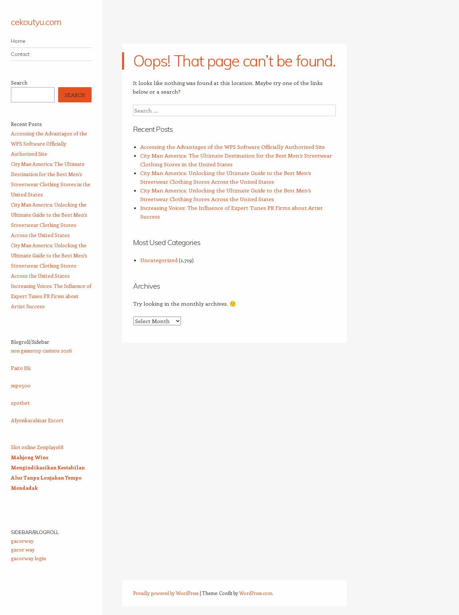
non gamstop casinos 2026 (41, 350)
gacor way (23, 549)
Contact (20, 54)
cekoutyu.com (36, 21)
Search (19, 82)
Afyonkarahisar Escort (37, 420)
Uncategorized (158, 260)
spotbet (20, 402)
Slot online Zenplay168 (37, 447)
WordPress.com (255, 593)
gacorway (22, 540)
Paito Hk (21, 367)
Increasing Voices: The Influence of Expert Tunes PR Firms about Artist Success (51, 296)
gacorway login (28, 558)
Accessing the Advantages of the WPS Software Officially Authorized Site (232, 146)
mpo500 (21, 385)
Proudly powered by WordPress (165, 593)
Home (18, 41)
